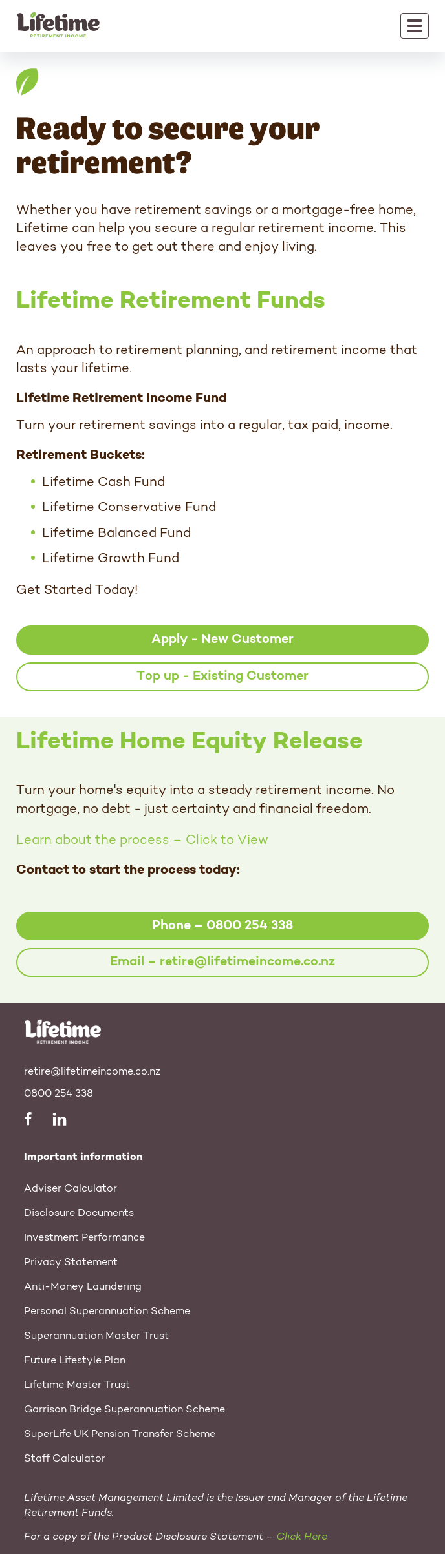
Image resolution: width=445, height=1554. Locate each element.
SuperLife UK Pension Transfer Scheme (119, 1434)
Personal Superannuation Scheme (107, 1312)
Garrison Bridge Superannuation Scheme (124, 1410)
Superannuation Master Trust (96, 1336)
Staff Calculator (64, 1459)
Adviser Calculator (70, 1189)
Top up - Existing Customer (222, 676)
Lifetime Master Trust (77, 1385)
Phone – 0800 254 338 (222, 925)
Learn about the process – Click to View (142, 840)
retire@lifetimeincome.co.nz (92, 1072)
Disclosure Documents (79, 1213)
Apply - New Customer (222, 639)
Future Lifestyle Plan (74, 1361)
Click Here (301, 1537)
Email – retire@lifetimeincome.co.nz (222, 962)
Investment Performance (84, 1238)
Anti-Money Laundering (83, 1287)
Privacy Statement (71, 1262)
